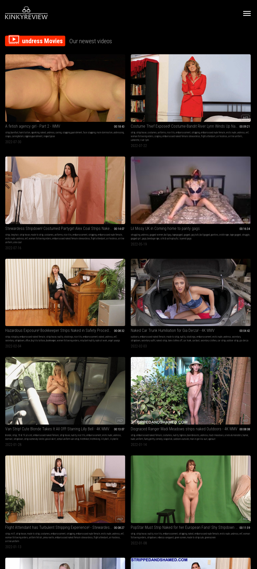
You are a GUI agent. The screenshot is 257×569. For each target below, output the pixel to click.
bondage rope (179, 101)
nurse (58, 255)
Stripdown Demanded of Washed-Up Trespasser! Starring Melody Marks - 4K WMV (27, 234)
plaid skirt (93, 176)
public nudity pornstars (185, 390)
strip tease (66, 90)
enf (84, 97)
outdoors (9, 165)
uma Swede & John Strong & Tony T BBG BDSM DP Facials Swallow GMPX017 (78, 380)
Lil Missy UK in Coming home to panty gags (178, 84)
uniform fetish (190, 176)
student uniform (128, 401)
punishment (35, 94)
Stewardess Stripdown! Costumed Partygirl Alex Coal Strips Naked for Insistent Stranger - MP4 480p (128, 84)
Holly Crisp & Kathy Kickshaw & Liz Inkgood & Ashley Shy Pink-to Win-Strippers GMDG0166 (178, 380)
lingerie (109, 240)
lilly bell (60, 184)
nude (143, 172)
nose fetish (240, 386)
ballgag (193, 90)
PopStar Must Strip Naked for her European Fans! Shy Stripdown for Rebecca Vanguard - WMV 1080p (229, 159)
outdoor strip (42, 180)
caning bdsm (11, 101)
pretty (122, 176)
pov (128, 244)
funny (116, 176)
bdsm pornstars (72, 394)
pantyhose (23, 247)
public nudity (162, 386)
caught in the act (20, 255)
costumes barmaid (30, 322)
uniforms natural (63, 247)
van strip (81, 326)
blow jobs (184, 240)
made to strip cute (227, 180)
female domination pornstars (18, 469)
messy (44, 465)
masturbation (11, 457)
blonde (59, 165)
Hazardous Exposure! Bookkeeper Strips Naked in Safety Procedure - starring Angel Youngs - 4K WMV (229, 84)
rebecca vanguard (242, 176)
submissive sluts (13, 461)
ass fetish (27, 386)
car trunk (42, 176)
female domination (27, 457)
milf (164, 165)
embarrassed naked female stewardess (125, 105)
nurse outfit (61, 251)
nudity (221, 94)
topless (116, 169)
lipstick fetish (112, 247)
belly (19, 386)
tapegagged (161, 94)
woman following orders (135, 101)
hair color (222, 390)
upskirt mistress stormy (25, 397)
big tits (193, 240)
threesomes (89, 390)
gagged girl (161, 101)
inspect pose (42, 101)
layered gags (170, 105)
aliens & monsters (125, 172)
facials (89, 386)
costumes (77, 90)
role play (216, 90)
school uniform (113, 394)
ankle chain (142, 401)
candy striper (68, 255)
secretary (245, 97)
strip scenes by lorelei (76, 176)
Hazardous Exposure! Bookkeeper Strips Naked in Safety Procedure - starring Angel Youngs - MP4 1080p (178, 305)
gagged (171, 94)
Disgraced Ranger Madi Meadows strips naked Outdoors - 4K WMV (128, 159)
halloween (10, 322)
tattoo (13, 311)
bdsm (58, 386)
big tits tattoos (230, 101)
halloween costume (29, 326)
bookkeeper (243, 101)
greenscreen (242, 180)
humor (137, 172)
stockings (229, 94)
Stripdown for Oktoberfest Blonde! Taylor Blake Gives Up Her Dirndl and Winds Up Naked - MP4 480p (27, 305)
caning (17, 94)
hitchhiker (83, 180)
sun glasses (135, 247)
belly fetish (10, 386)
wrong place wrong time (85, 322)
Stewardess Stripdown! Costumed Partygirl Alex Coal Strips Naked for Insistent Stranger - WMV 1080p (229, 234)
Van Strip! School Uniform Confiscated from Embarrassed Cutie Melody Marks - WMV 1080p (128, 380)
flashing (169, 390)
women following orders (218, 105)
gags (170, 101)
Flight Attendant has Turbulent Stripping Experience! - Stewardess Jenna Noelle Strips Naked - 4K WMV (178, 159)
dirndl (43, 322)
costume (59, 259)
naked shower (234, 390)
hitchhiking (94, 180)
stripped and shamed (32, 259)
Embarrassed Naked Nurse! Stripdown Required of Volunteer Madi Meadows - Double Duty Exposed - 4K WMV (78, 234)
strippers (60, 394)
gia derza (9, 184)
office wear (69, 322)
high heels (129, 240)
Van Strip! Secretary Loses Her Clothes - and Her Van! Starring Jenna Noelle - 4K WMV (78, 305)
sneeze (244, 390)
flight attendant (82, 105)
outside (59, 322)
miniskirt (33, 247)
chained (124, 394)
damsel (94, 172)
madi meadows (72, 259)
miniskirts (32, 390)
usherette (83, 109)
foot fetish (119, 240)
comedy (129, 176)
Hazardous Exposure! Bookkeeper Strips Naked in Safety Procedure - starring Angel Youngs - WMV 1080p (128, 305)
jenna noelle (161, 180)
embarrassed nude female (127, 97)
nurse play (92, 244)
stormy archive (23, 394)
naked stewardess (230, 259)
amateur (17, 390)
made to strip (138, 90)
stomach (9, 397)
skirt (13, 394)
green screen (212, 180)
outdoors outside (114, 180)
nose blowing (228, 386)
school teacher (19, 401)
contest (166, 394)
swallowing (67, 386)
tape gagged (180, 97)
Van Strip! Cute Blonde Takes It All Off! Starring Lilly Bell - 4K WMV (78, 159)
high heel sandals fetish (134, 251)
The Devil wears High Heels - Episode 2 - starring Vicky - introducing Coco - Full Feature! (128, 234)
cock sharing (118, 259)
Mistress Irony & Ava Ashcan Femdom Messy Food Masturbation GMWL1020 (27, 451)
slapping (25, 94)
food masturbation (31, 465)
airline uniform (71, 109)
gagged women (182, 90)
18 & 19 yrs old (75, 165)
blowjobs (68, 390)
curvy (46, 386)
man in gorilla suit (131, 180)
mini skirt (17, 251)
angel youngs (221, 109)
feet (141, 244)
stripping (76, 94)
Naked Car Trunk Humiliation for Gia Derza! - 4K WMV (27, 159)
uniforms (87, 90)
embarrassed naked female (234, 90)
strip (7, 90)
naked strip (16, 176)
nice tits (96, 90)
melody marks (124, 405)
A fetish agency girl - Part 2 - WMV (27, 84)
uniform (109, 176)
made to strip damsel (66, 330)
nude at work (134, 326)
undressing (36, 97)
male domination (22, 97)
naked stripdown (37, 255)
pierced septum (12, 326)
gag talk (179, 94)
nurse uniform (78, 247)
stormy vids (37, 394)
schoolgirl (144, 390)
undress (9, 94)
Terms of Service (112, 512)
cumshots (139, 240)
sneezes (211, 394)
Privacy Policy (146, 512)
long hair (115, 90)
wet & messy (29, 461)
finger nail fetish (118, 244)
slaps (45, 97)
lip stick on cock (127, 255)
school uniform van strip (67, 180)
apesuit (144, 180)
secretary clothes (18, 180)
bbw (24, 390)
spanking (35, 90)
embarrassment (63, 94)
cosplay (75, 101)
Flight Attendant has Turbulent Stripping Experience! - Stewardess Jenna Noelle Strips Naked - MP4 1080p (229, 305)
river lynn (93, 109)
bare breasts (127, 169)
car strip (31, 180)
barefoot (14, 90)
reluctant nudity (237, 105)
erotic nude (68, 97)
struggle (191, 97)
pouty (18, 322)
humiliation (24, 90)
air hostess (121, 109)
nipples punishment (27, 101)
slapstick (138, 176)
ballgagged (189, 94)
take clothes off (30, 176)
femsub (18, 465)
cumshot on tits (132, 259)
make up (124, 247)
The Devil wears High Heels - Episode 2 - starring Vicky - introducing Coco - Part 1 (178, 234)
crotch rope (169, 97)
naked (43, 90)
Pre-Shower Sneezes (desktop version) (229, 380)
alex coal (244, 259)
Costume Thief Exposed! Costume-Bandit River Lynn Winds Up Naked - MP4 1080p (78, 84)
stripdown (211, 101)
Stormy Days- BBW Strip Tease (27, 380)
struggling (161, 90)
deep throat (79, 386)
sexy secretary (91, 319)
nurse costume (92, 247)
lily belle (69, 184)
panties (159, 97)
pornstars (78, 390)
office (219, 101)
